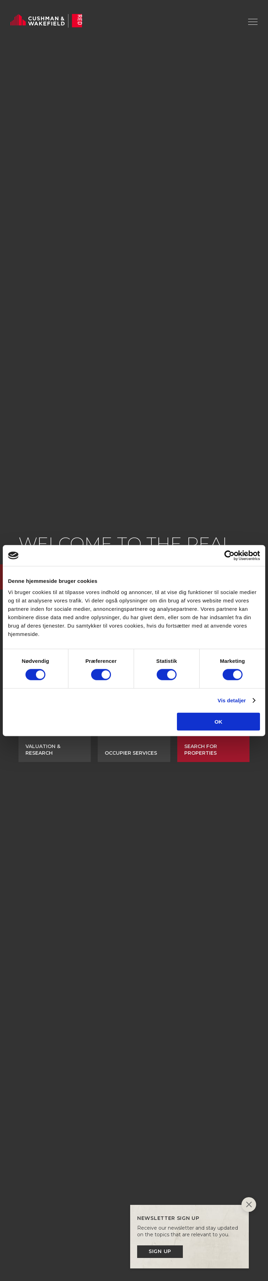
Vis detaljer (232, 700)
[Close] (248, 1205)
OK (219, 721)
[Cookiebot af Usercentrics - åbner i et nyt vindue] (229, 555)
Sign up (160, 1251)
